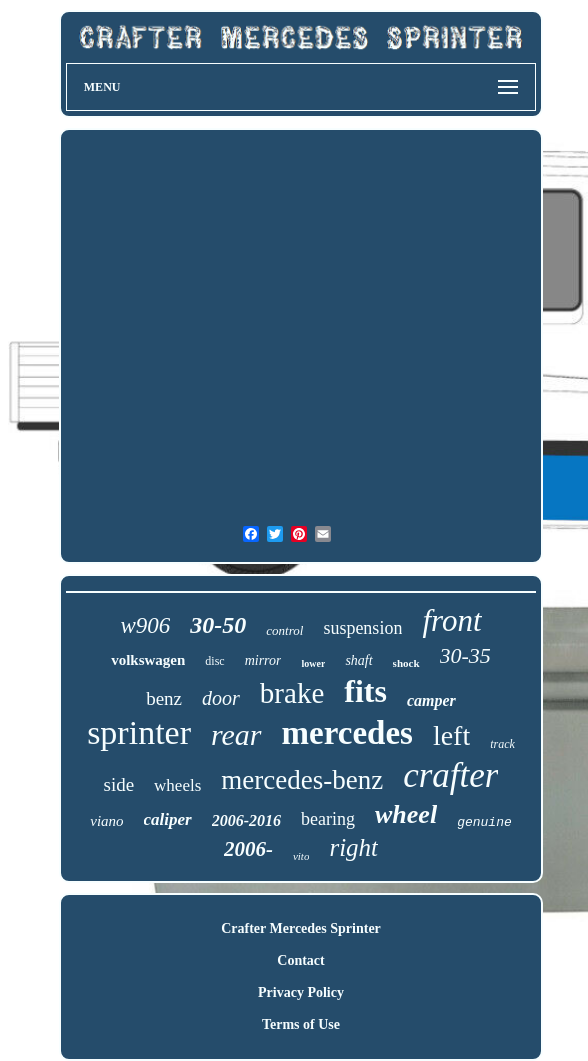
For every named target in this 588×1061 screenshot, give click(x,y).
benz (164, 698)
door (221, 698)
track (502, 744)
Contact (300, 960)
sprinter (139, 732)
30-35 (465, 655)
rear (236, 734)
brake (292, 693)
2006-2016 (246, 820)
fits (365, 691)
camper (431, 700)
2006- (248, 849)
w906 (145, 625)
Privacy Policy (301, 992)
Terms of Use (301, 1024)
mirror (263, 660)
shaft (358, 660)
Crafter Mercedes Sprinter (301, 928)
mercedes (347, 733)
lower (313, 663)
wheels (177, 785)
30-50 (218, 625)
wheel (406, 814)
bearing (328, 819)
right (353, 847)
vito (301, 856)
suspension (362, 628)
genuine (484, 822)
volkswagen (148, 660)
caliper (168, 819)
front (451, 620)
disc (214, 661)
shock (406, 663)
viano (106, 821)
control (284, 630)
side (118, 784)
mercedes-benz (302, 780)
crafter (450, 775)
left (451, 735)
